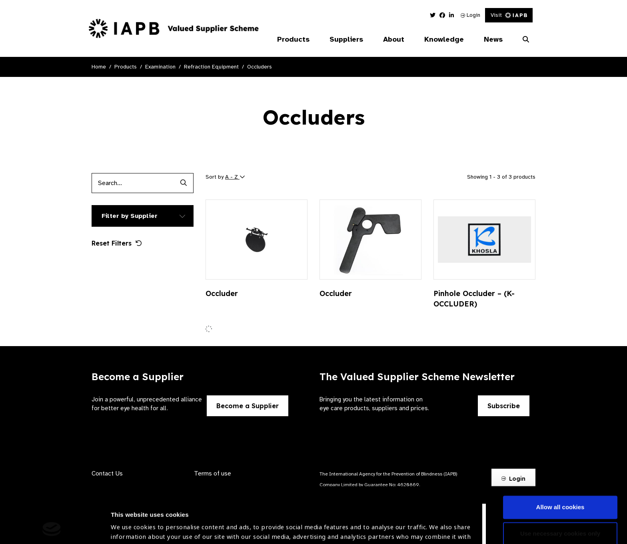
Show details (129, 520)
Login (470, 15)
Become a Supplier (247, 406)
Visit (509, 15)
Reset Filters (117, 243)
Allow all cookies (560, 454)
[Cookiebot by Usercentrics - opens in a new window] (52, 528)
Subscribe (503, 406)
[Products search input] (133, 183)
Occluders (259, 66)
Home (99, 66)
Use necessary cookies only (560, 481)
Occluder (222, 293)
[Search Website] (526, 39)
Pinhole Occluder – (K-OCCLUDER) (474, 298)
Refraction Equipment (211, 66)
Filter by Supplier (130, 216)
